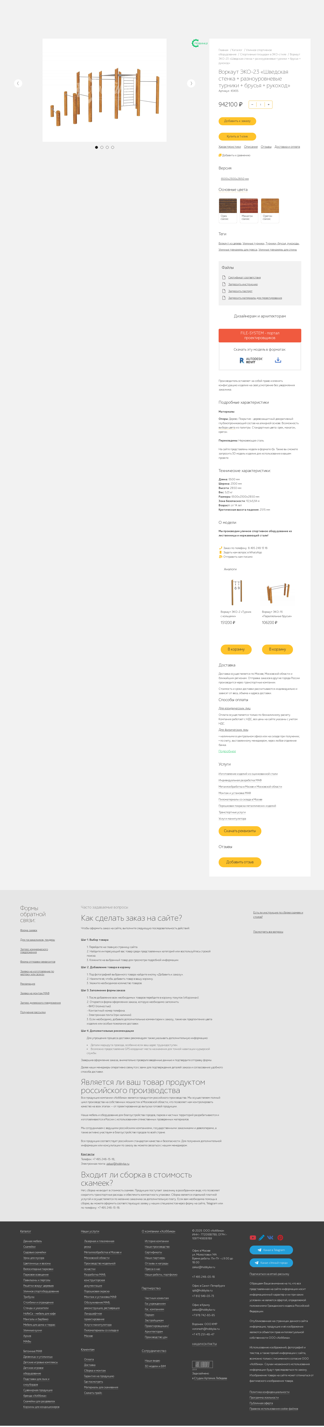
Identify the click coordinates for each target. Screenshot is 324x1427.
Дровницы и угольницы (38, 1358)
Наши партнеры (155, 1259)
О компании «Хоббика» (157, 1232)
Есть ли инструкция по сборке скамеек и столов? (278, 914)
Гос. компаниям (138, 20)
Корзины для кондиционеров (41, 1408)
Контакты (79, 22)
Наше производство (60, 17)
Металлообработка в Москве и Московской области (250, 786)
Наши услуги (89, 1232)
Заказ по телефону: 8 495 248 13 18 (243, 547)
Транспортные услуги (232, 811)
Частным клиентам (140, 15)
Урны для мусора (33, 1259)
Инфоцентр (66, 22)
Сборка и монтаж (95, 1372)
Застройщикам (167, 20)
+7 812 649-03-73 (195, 20)
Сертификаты (153, 1253)
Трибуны (29, 1298)
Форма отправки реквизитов (37, 964)
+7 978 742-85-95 (234, 20)
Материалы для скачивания (101, 1388)
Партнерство (150, 1289)
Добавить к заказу (239, 118)
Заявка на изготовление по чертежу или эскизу (37, 976)
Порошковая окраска (97, 1292)
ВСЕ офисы (212, 24)
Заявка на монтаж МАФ (34, 998)
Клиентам (87, 1351)
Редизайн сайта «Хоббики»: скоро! (162, 5)
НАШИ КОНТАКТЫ (204, 1345)
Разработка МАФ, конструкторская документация (95, 1281)
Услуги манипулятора (232, 818)
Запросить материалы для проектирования (255, 294)
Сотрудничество (152, 1352)
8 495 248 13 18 (193, 16)
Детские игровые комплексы (40, 1363)
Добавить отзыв (240, 861)
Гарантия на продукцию (99, 1377)
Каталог (42, 17)
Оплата (89, 1360)
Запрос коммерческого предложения (34, 952)
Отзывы (266, 143)
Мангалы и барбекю (35, 1320)
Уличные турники (253, 239)
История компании (157, 1242)
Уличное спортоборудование (41, 1292)
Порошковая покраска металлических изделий (247, 805)
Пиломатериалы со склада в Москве (240, 799)
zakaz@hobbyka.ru (196, 24)
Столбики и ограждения (38, 1303)
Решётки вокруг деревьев (38, 1287)
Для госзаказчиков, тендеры (37, 940)
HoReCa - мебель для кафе (39, 1315)
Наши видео (152, 1362)
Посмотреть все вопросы (268, 934)
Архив (27, 1337)
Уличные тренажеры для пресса (238, 245)
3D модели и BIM (155, 1367)
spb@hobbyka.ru (202, 1291)
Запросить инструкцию (243, 280)
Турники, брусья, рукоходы (282, 239)
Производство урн (156, 1338)
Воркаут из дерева (230, 239)
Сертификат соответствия (244, 273)
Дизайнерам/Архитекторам (144, 24)
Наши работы (80, 17)
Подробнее (227, 751)
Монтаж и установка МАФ (235, 792)
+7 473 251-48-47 (234, 16)
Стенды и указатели (36, 1309)
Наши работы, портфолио (161, 1276)
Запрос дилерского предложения (40, 1009)
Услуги (54, 22)
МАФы (27, 1342)
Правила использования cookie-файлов (274, 1410)
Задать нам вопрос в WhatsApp (240, 551)
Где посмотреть (93, 1383)
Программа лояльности (264, 1399)
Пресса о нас (152, 1270)
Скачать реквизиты (240, 830)
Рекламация (27, 988)
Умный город (168, 24)
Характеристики (230, 143)
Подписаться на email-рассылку (269, 1275)
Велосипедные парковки (38, 1270)
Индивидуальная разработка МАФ (240, 779)
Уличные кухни (32, 1331)
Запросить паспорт (240, 287)
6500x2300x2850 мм (235, 175)
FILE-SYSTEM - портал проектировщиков (260, 331)
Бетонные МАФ (32, 1352)
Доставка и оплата (106, 22)
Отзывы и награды (156, 1264)
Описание (251, 143)
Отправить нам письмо (236, 555)
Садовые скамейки (34, 1253)
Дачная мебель (32, 1242)
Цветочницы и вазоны (37, 1264)
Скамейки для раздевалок (39, 1402)
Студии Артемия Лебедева (210, 1379)
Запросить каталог (106, 17)
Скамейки (29, 1248)
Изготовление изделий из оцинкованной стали (248, 773)
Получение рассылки (33, 1019)
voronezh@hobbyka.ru (206, 1330)
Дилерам (43, 22)
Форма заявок (28, 929)
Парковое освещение (36, 1276)
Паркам (152, 20)
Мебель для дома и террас (39, 1326)
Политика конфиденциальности (269, 1393)
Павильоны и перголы (36, 1281)
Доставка (89, 1366)
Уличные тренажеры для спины (277, 245)
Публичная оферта (261, 1404)
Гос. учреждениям (161, 15)
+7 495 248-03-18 (203, 1278)
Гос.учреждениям (155, 1305)
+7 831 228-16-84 (234, 24)
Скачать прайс (93, 1394)
